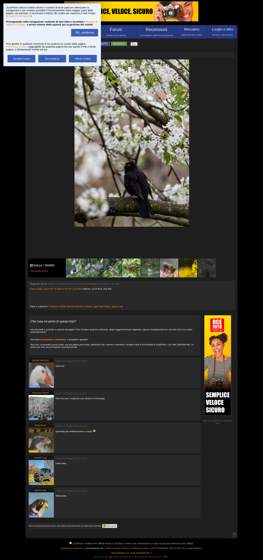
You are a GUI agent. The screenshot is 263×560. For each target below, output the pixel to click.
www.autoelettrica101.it (141, 553)
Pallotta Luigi (91, 306)
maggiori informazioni (19, 16)
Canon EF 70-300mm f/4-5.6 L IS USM (62, 289)
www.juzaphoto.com (120, 553)
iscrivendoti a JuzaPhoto (53, 339)
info (217, 423)
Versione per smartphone (72, 548)
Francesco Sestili (57, 306)
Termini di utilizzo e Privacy (117, 548)
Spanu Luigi (117, 306)
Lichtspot (92, 284)
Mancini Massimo (75, 306)
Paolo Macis (104, 306)
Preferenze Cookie (16, 46)
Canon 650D (36, 289)
